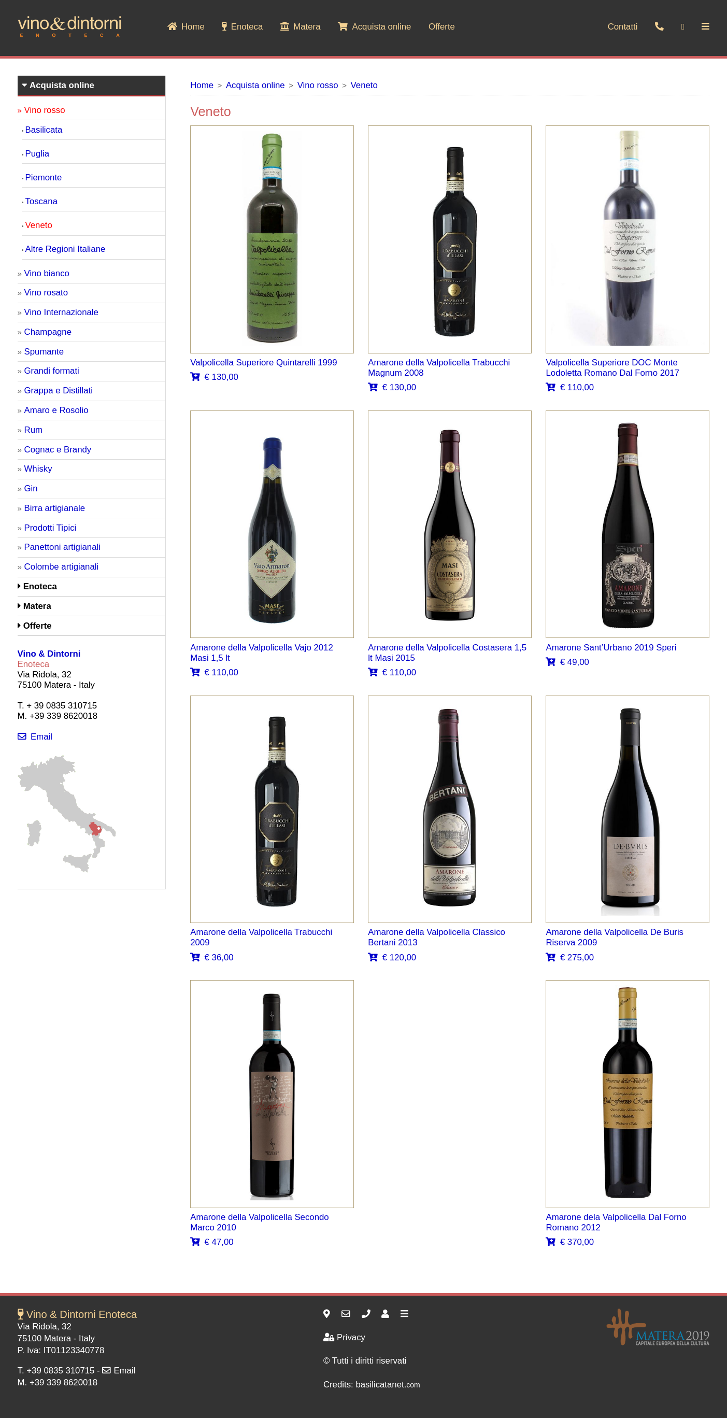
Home (186, 27)
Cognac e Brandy (58, 450)
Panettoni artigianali (62, 547)
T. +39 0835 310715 (56, 1371)
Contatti (623, 27)
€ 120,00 (392, 957)
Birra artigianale (54, 508)
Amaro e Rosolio (56, 410)
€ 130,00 (214, 377)
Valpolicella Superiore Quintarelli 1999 (263, 362)
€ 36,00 (211, 957)
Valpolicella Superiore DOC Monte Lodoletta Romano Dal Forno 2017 (612, 368)
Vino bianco (46, 273)
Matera (300, 27)
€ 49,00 (567, 662)
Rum (33, 430)
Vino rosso (317, 85)
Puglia (37, 154)
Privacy (344, 1337)
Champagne (48, 332)
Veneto (364, 85)
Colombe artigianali (61, 567)
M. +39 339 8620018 (57, 1382)
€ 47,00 (211, 1242)
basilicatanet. (387, 1384)
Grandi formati (51, 371)
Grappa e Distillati (58, 390)
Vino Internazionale (61, 312)
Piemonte (43, 177)
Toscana (41, 201)
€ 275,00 (570, 957)
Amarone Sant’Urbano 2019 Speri (611, 648)
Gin (31, 488)
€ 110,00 (570, 387)
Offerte (442, 27)
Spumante (44, 352)
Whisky (38, 469)
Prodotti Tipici (50, 528)
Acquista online (374, 27)
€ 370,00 (570, 1242)
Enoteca (242, 27)
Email (35, 737)
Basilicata (44, 130)
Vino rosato (46, 292)
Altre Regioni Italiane (65, 249)
